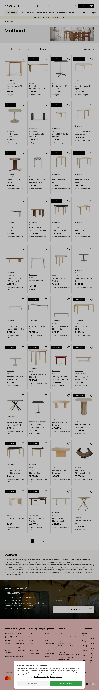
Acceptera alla (66, 683)
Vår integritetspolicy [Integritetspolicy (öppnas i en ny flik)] (40, 677)
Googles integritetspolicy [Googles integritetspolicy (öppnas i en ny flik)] (55, 677)
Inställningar (33, 683)
